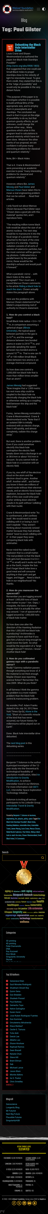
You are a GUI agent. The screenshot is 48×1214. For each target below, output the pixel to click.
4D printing (11, 943)
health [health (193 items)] (40, 901)
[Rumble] (35, 1203)
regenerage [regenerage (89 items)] (11, 915)
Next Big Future (13, 1114)
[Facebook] (14, 1203)
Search (43, 858)
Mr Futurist (11, 1111)
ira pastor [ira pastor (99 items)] (22, 908)
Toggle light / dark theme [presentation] (43, 9)
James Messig (13, 385)
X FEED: (8, 1169)
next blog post (18, 743)
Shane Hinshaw (17, 1043)
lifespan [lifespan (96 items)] (8, 912)
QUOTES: (28, 1191)
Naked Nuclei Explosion (14, 832)
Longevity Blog (12, 1107)
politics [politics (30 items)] (36, 912)
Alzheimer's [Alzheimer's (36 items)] (17, 892)
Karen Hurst (15, 1012)
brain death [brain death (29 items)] (21, 898)
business (33, 815)
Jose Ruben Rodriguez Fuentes (24, 1016)
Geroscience (11, 1104)
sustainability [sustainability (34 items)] (15, 919)
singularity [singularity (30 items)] (41, 916)
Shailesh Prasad (17, 998)
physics (20, 819)
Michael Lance (16, 1067)
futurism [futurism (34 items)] (29, 902)
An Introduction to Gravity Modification (23, 777)
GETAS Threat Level (24, 1148)
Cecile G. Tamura (17, 1029)
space (31, 819)
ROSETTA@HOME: (14, 1185)
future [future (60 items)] (23, 902)
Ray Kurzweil (12, 951)
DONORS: (15, 1173)
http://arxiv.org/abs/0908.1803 (22, 65)
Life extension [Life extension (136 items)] (35, 908)
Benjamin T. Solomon (20, 815)
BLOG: (27, 1169)
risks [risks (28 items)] (36, 915)
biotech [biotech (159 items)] (28, 895)
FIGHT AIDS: (10, 1177)
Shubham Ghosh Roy (19, 988)
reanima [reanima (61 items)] (41, 912)
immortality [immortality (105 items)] (36, 905)
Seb (11, 1064)
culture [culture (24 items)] (39, 898)
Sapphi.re (43, 1199)
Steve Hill (14, 1057)
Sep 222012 (10, 48)
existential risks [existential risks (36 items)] (10, 902)
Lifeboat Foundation (18, 1199)
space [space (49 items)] (8, 919)
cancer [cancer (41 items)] (27, 898)
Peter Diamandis (13, 946)
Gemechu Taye (16, 1005)
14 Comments (20, 838)
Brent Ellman (15, 1061)
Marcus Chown (14, 190)
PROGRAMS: (29, 1181)
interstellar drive (25, 825)
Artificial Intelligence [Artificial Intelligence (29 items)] (38, 892)
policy (26, 819)
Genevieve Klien (17, 981)
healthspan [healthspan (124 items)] (13, 905)
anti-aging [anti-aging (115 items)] (26, 891)
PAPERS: (28, 1185)
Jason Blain (15, 1071)
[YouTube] (29, 1203)
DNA (8, 949)
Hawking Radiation (12, 825)
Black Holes (31, 822)
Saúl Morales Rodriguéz (20, 984)
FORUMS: (17, 1191)
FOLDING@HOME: (8, 1181)
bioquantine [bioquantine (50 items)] (8, 895)
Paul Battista (16, 1002)
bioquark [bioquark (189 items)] (18, 895)
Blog (24, 20)
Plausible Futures (14, 1117)
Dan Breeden (15, 995)
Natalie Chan (16, 1054)
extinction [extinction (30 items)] (18, 902)
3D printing (11, 941)
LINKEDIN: (8, 1164)
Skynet (9, 959)
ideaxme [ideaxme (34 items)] (27, 906)
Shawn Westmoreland (29, 835)
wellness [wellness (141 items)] (24, 922)
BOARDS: (28, 1173)
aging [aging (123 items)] (8, 891)
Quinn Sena (15, 991)
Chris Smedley (16, 1081)
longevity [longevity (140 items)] (17, 912)
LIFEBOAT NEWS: (31, 1158)
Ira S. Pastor (15, 1078)
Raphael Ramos (17, 1047)
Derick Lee (14, 1036)
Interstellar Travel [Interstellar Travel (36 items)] (12, 909)
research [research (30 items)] (32, 916)
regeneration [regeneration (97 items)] (23, 915)
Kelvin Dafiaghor (17, 1008)
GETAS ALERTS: (30, 1164)
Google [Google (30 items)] (34, 902)
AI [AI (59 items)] (12, 891)
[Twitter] (19, 1203)
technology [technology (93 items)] (25, 918)
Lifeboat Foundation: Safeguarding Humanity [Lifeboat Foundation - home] (17, 9)
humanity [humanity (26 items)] (21, 905)
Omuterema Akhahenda (20, 1022)
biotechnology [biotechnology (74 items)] (39, 895)
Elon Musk (10, 954)
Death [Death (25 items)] (43, 898)
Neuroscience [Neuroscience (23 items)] (30, 912)
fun (16, 819)
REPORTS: (29, 1177)
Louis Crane (25, 828)
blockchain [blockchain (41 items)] (14, 898)
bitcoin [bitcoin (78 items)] (7, 898)
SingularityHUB (13, 1120)
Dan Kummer (16, 1019)
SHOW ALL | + (10, 1085)
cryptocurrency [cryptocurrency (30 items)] (34, 898)
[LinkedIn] (24, 1203)
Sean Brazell (15, 1050)
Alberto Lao (15, 1040)
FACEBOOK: (7, 1158)
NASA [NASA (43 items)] (24, 913)
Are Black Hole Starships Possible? (23, 820)
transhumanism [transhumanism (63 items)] (37, 918)
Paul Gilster (24, 187)
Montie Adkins (16, 1074)
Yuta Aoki (14, 1033)
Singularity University (15, 957)
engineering (10, 819)
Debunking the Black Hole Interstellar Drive (28, 47)
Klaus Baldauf (16, 1026)
